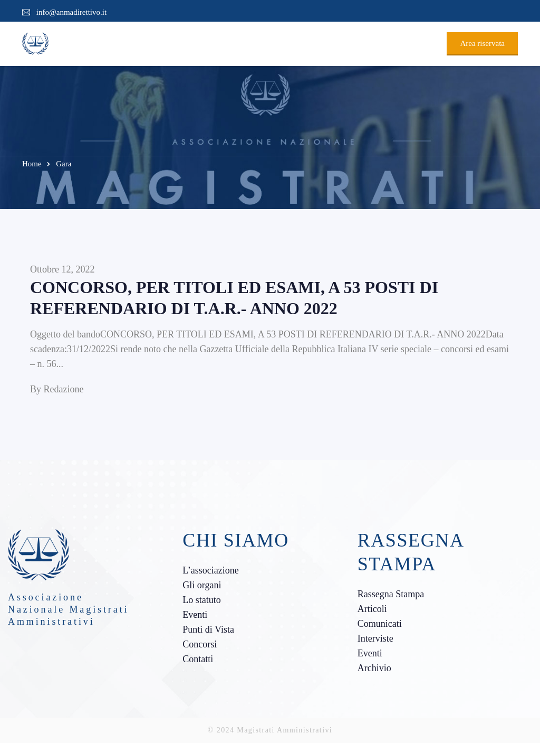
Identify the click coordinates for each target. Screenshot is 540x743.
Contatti (197, 659)
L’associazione (210, 570)
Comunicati (380, 623)
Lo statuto (201, 600)
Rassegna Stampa (391, 594)
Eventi (194, 614)
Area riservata (482, 43)
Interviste (375, 638)
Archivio (374, 668)
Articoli (372, 609)
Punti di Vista (208, 629)
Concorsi (199, 644)
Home (32, 163)
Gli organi (201, 585)
